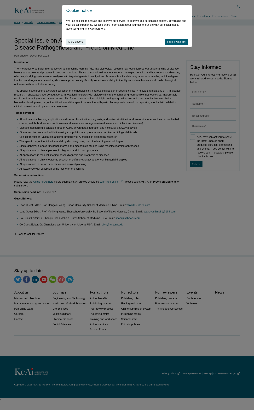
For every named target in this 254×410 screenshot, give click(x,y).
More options (75, 41)
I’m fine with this (176, 41)
